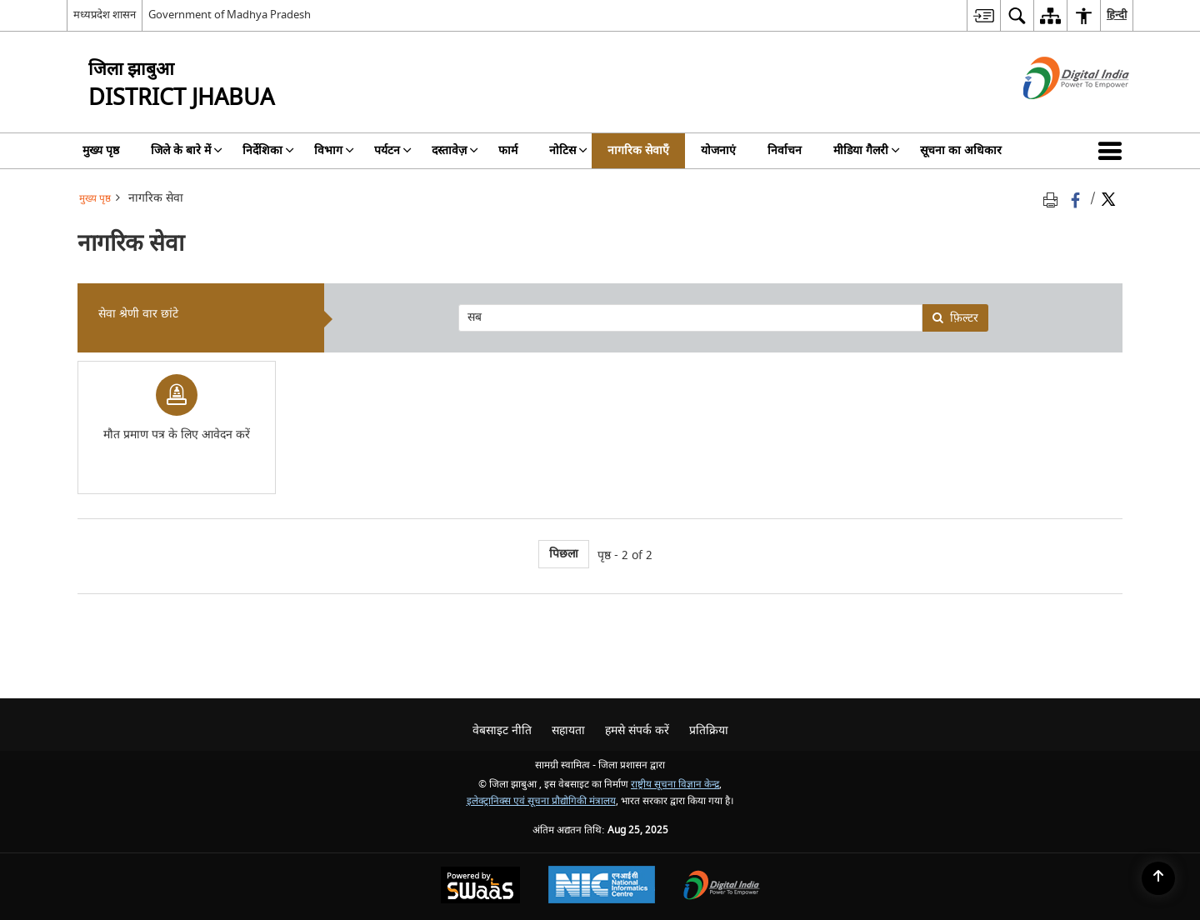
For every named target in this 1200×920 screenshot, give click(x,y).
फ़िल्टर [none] (955, 318)
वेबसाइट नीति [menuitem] (502, 730)
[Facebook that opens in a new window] (1077, 199)
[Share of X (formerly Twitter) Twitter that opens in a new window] (1108, 199)
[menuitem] (983, 15)
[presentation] (690, 318)
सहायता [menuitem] (568, 730)
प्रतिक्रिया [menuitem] (708, 730)
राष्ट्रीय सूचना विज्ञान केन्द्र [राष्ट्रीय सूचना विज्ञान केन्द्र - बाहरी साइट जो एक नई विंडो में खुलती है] (675, 785)
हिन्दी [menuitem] (1117, 14)
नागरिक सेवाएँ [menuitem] (638, 150)
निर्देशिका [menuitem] (268, 150)
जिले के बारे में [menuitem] (186, 150)
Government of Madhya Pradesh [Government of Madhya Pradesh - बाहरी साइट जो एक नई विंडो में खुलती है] (229, 14)
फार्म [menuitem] (508, 150)
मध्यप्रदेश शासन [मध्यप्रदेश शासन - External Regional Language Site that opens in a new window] (104, 14)
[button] (1113, 150)
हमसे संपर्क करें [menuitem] (637, 730)
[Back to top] (1158, 878)
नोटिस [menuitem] (568, 150)
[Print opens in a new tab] (1053, 199)
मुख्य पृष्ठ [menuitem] (100, 150)
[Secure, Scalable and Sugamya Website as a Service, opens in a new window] (480, 887)
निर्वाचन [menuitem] (785, 150)
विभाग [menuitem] (334, 150)
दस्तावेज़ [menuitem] (455, 150)
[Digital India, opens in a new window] (721, 887)
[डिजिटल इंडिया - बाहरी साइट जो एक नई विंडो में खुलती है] (1055, 113)
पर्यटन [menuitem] (393, 150)
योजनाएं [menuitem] (718, 150)
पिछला (563, 553)
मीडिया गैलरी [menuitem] (866, 150)
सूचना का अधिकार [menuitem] (961, 150)
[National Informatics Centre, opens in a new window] (602, 886)
